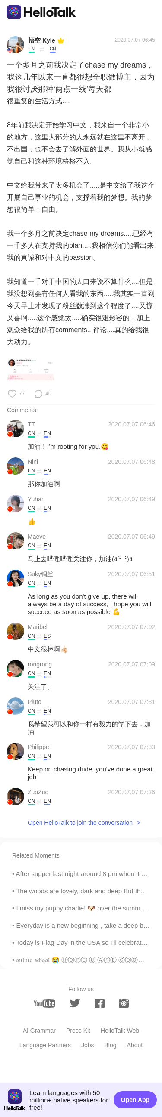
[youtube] (44, 1003)
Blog (111, 1045)
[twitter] (75, 1003)
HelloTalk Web (120, 1030)
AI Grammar (39, 1030)
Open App (135, 1099)
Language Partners (45, 1045)
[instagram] (124, 1003)
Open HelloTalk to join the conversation (80, 822)
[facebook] (100, 1003)
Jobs (87, 1045)
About (135, 1045)
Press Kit (78, 1030)
